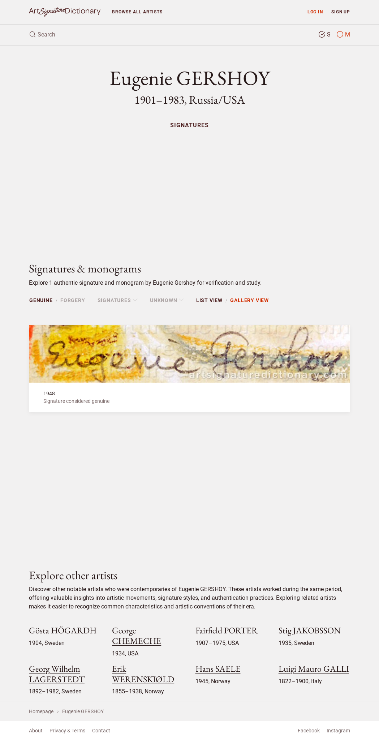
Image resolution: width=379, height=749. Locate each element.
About (36, 730)
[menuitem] (189, 125)
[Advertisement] (189, 193)
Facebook (309, 730)
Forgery (72, 300)
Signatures (189, 125)
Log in (315, 11)
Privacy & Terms (67, 730)
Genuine (41, 300)
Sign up (340, 11)
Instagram (338, 730)
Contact (101, 730)
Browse (137, 11)
